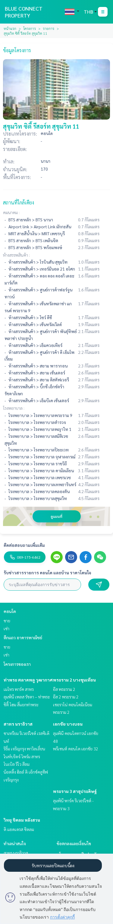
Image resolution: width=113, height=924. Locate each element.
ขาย (7, 620)
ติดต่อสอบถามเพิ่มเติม (24, 545)
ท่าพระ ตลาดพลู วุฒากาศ (28, 679)
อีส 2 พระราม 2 (66, 696)
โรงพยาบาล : (13, 408)
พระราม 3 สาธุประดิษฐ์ (75, 791)
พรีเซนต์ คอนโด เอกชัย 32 (75, 748)
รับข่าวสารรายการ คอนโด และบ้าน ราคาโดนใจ (47, 572)
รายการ (48, 28)
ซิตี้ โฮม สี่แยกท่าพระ (21, 704)
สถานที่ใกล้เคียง (18, 202)
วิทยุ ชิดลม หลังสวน (22, 820)
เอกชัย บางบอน (68, 724)
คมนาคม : (11, 212)
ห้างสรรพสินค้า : (16, 255)
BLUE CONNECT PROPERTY (23, 12)
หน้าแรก (10, 28)
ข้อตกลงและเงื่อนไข (74, 843)
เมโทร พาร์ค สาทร (19, 689)
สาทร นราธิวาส (18, 724)
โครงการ (29, 28)
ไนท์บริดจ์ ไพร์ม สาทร (22, 756)
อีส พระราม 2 (64, 689)
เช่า (6, 628)
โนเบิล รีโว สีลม (17, 764)
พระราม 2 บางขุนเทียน (74, 679)
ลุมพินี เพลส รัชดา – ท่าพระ (27, 696)
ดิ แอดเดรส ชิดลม (19, 829)
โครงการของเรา (17, 664)
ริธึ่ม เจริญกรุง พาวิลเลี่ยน (24, 748)
